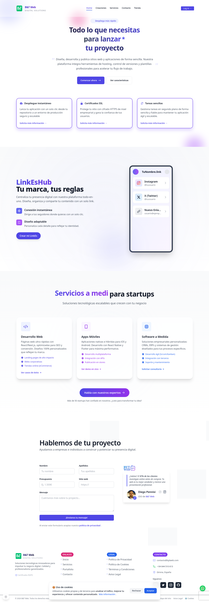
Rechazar (136, 590)
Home (89, 8)
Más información (107, 594)
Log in (187, 8)
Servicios (114, 8)
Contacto (126, 8)
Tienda (137, 8)
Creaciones (101, 8)
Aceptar (150, 590)
